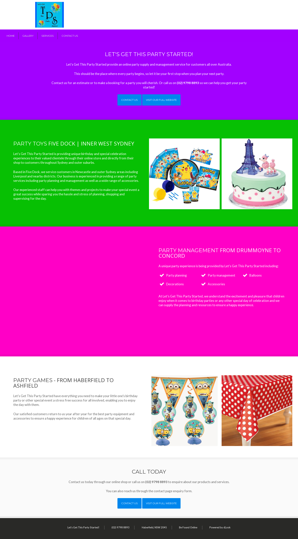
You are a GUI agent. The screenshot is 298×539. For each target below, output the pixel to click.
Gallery (28, 35)
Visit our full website (161, 99)
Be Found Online (188, 527)
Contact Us (70, 35)
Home (11, 35)
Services (47, 35)
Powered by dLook (220, 527)
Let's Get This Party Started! (83, 527)
